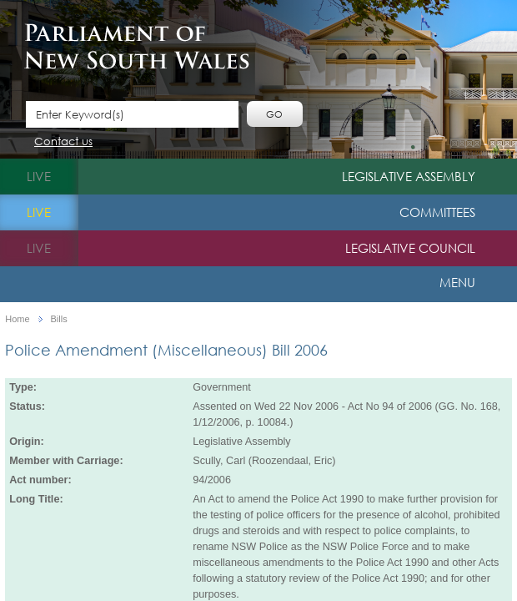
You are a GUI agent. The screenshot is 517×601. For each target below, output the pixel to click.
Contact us (63, 142)
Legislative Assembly (408, 176)
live (39, 176)
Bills (59, 319)
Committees (437, 212)
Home (17, 319)
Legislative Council (410, 248)
